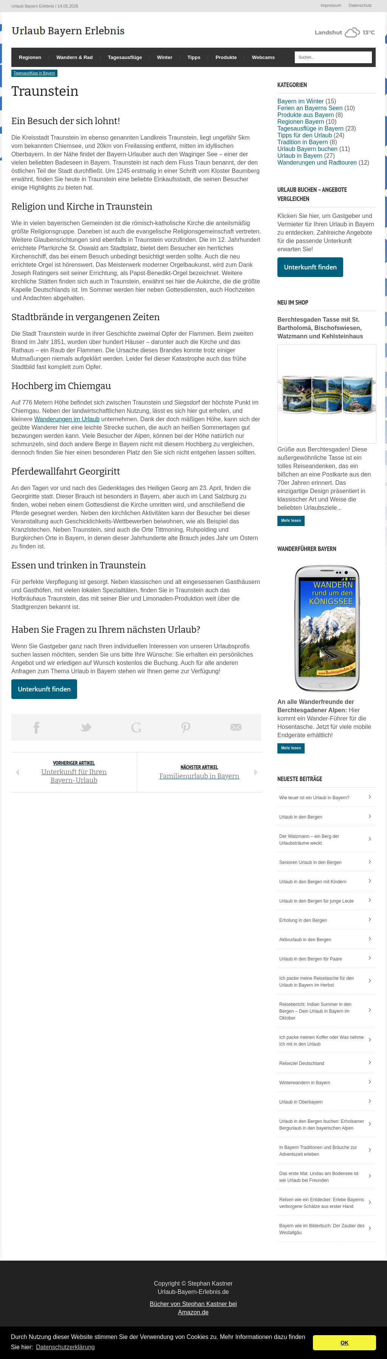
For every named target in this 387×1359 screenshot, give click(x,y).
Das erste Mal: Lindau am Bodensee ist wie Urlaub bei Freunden (318, 1177)
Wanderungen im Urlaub (66, 419)
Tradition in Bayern (302, 142)
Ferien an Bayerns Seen (310, 108)
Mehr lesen (291, 520)
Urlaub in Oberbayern (301, 1102)
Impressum (330, 5)
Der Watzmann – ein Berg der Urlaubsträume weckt (309, 840)
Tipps (193, 57)
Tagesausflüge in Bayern (34, 73)
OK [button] (345, 1343)
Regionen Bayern (300, 121)
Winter (164, 57)
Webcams (263, 57)
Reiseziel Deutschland (301, 1063)
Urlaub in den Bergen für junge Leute (316, 901)
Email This (236, 727)
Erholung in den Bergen (303, 920)
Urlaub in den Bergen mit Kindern (312, 881)
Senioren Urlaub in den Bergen (310, 862)
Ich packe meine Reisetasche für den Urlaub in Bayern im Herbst (316, 982)
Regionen (30, 57)
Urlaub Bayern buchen (307, 149)
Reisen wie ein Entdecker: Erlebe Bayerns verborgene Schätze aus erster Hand (321, 1203)
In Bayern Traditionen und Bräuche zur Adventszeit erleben (318, 1151)
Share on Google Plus (136, 727)
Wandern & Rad (74, 57)
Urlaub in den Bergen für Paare (310, 959)
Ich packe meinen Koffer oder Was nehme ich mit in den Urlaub (321, 1041)
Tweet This (86, 727)
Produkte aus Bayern (305, 115)
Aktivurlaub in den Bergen (305, 939)
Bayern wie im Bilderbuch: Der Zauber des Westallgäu (321, 1229)
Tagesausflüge (125, 57)
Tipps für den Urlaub (304, 135)
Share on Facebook (36, 727)
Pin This (186, 727)
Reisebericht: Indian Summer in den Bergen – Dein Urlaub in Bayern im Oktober (315, 1011)
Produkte (226, 57)
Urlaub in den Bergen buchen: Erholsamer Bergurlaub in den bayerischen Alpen (321, 1125)
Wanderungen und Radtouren (317, 162)
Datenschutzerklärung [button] (65, 1347)
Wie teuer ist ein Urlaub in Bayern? (314, 797)
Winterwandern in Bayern (304, 1082)
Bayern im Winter (300, 101)
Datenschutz (360, 5)
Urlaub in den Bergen (300, 817)
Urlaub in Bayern (299, 156)
